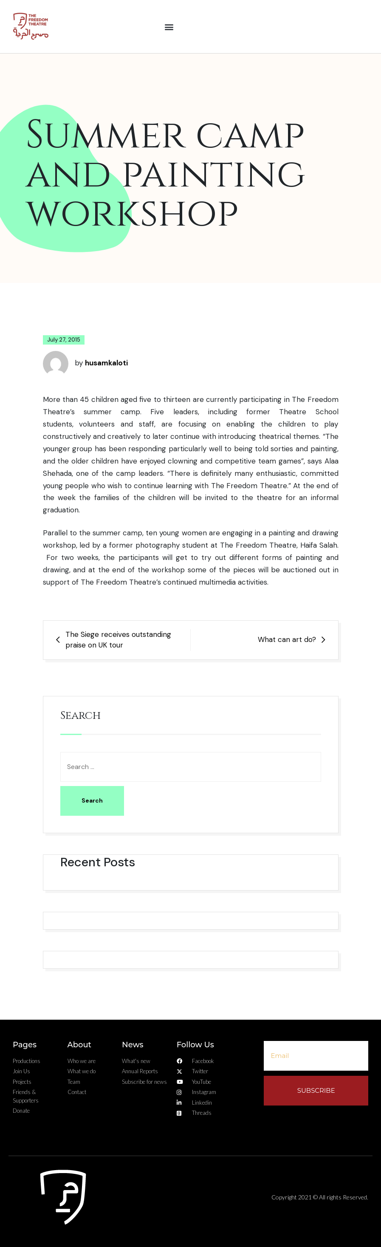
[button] (169, 27)
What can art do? (287, 639)
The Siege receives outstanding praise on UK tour (118, 640)
